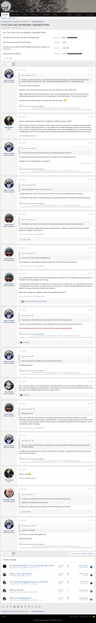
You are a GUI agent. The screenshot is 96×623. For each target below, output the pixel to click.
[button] (20, 15)
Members (46, 14)
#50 (92, 381)
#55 (92, 520)
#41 (92, 70)
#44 (92, 179)
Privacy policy (84, 616)
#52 (92, 435)
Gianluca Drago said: (27, 75)
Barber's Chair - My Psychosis (21, 574)
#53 (92, 469)
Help (90, 616)
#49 (92, 351)
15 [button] (56, 54)
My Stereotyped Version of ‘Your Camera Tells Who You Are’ (32, 566)
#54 (92, 489)
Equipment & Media (32, 567)
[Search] (89, 15)
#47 (92, 273)
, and (35, 301)
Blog (55, 14)
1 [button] (57, 48)
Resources (35, 14)
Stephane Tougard (14, 584)
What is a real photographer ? (21, 598)
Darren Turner (7, 27)
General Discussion (32, 584)
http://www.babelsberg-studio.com (28, 136)
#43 (92, 143)
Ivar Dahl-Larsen (83, 599)
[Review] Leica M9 (16, 590)
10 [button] (56, 37)
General (28, 575)
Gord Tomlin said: (26, 315)
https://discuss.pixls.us (45, 189)
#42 (92, 117)
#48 (92, 310)
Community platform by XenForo (48, 620)
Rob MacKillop (13, 575)
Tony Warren (84, 591)
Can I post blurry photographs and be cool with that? (29, 582)
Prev (4, 64)
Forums (5, 14)
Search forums (13, 18)
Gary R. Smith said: (26, 219)
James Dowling (84, 567)
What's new (15, 14)
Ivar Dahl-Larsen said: (27, 148)
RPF (3, 616)
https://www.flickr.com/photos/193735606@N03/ (31, 106)
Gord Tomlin (84, 583)
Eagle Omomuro (14, 567)
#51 (92, 403)
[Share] (89, 70)
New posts (4, 18)
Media (25, 14)
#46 (92, 248)
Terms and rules (73, 616)
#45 (92, 214)
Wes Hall (85, 575)
